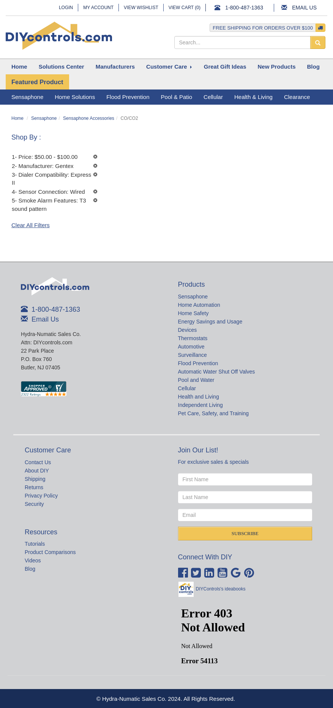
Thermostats (193, 338)
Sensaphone (44, 118)
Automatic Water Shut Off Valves (216, 372)
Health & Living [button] (253, 97)
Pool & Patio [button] (177, 97)
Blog (30, 569)
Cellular (187, 388)
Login (66, 7)
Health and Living (198, 397)
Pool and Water (196, 380)
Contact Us (38, 462)
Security (34, 504)
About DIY (37, 471)
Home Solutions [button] (75, 97)
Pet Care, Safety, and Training (213, 413)
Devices (187, 330)
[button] (61, 66)
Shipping (35, 479)
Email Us (304, 8)
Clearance (297, 97)
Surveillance (192, 355)
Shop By (25, 137)
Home (17, 118)
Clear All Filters (30, 225)
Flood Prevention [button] (127, 97)
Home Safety (193, 313)
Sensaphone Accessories (88, 118)
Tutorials (35, 544)
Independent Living (200, 405)
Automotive (191, 347)
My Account (98, 7)
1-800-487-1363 (244, 8)
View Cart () (184, 7)
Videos (33, 560)
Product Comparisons (50, 552)
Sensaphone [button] (27, 97)
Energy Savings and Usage (210, 322)
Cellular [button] (213, 97)
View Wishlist (141, 7)
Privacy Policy (41, 496)
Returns (34, 487)
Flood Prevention (198, 363)
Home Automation (199, 305)
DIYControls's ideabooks (221, 589)
